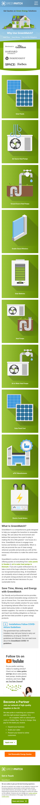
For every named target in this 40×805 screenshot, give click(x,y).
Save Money (16, 37)
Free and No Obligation (29, 37)
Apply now (9, 742)
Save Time (6, 37)
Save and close (20, 801)
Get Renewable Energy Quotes (19, 754)
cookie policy (5, 796)
